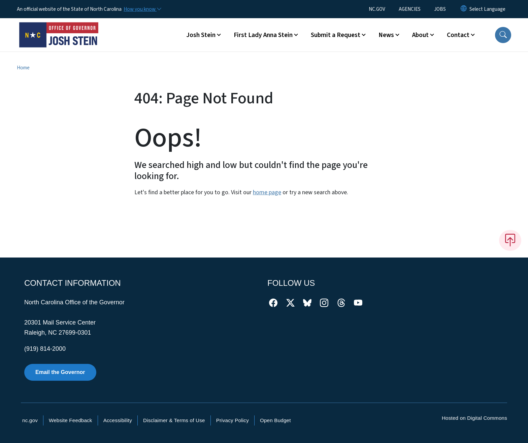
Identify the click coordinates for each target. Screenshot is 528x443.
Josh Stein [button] (201, 35)
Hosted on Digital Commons (474, 418)
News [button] (386, 35)
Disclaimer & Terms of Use (174, 420)
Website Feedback (70, 420)
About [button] (420, 35)
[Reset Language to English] (464, 9)
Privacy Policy (232, 420)
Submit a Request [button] (335, 35)
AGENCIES (410, 9)
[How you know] (142, 9)
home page (267, 192)
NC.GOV (377, 9)
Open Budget (275, 420)
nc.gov (30, 420)
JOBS (440, 9)
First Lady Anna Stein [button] (263, 35)
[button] (503, 35)
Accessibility (117, 420)
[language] (487, 9)
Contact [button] (458, 35)
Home (23, 67)
